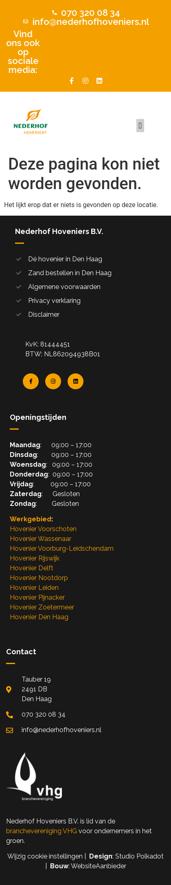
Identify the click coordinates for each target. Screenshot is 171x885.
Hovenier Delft (31, 568)
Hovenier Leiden (34, 587)
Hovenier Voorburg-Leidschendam (62, 548)
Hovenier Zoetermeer (42, 607)
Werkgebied (30, 519)
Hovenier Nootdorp (39, 578)
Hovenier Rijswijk (34, 558)
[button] (140, 125)
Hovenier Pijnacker (37, 597)
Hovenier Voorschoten (43, 529)
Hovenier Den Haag (39, 617)
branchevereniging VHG (41, 831)
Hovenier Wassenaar (40, 539)
